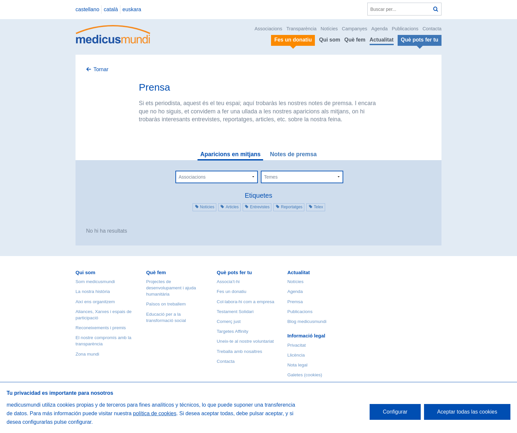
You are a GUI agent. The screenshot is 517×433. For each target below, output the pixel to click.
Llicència (296, 355)
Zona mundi (87, 354)
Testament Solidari (235, 311)
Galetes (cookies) (304, 374)
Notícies (329, 28)
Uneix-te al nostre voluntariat (245, 341)
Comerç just (229, 321)
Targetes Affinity (232, 331)
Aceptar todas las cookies (467, 412)
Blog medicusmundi (306, 321)
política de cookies (154, 413)
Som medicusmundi (95, 281)
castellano (87, 9)
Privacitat (296, 345)
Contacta (431, 28)
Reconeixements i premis (101, 327)
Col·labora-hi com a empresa (245, 301)
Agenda (379, 28)
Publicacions (405, 28)
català (111, 9)
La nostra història (93, 291)
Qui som (329, 40)
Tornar (100, 69)
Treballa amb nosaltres (239, 351)
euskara (131, 9)
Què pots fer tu (234, 272)
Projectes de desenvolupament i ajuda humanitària (171, 288)
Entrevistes (259, 207)
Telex (318, 207)
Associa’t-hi (228, 281)
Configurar (395, 412)
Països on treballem (166, 304)
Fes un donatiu (231, 291)
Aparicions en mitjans (230, 154)
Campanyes (354, 28)
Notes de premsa (293, 154)
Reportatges (291, 207)
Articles (232, 207)
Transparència (301, 28)
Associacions (268, 28)
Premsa (295, 301)
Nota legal (297, 364)
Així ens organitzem (95, 301)
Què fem (354, 40)
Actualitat (382, 40)
